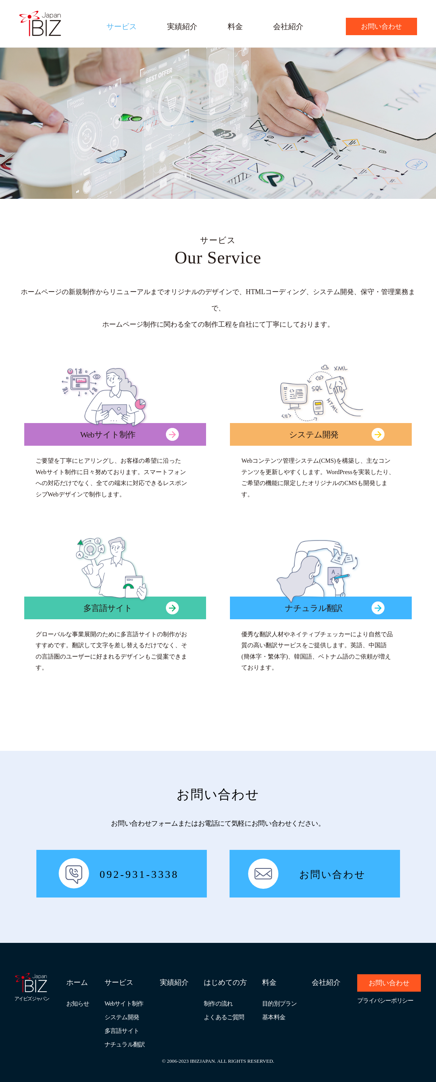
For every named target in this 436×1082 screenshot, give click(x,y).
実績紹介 (182, 26)
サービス (121, 26)
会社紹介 (288, 26)
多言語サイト (122, 1031)
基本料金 (273, 1017)
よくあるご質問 (224, 1017)
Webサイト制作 (124, 1003)
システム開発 (122, 1017)
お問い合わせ (381, 26)
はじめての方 (225, 982)
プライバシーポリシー (385, 1000)
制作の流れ (218, 1003)
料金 (235, 26)
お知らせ (77, 1003)
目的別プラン (279, 1003)
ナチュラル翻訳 (125, 1044)
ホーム (77, 982)
